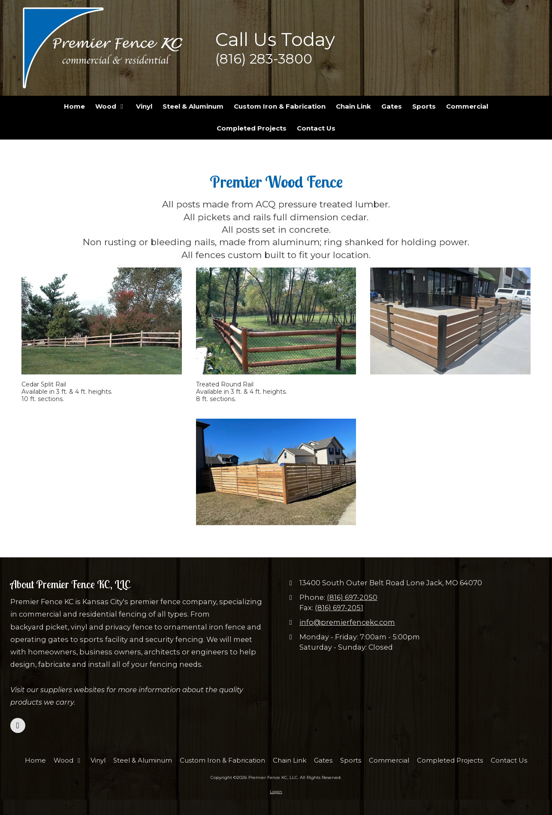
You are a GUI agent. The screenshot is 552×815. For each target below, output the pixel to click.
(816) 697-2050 (352, 597)
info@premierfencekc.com (347, 622)
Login (276, 791)
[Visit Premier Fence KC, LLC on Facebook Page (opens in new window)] (17, 725)
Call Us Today (275, 39)
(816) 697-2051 (339, 607)
